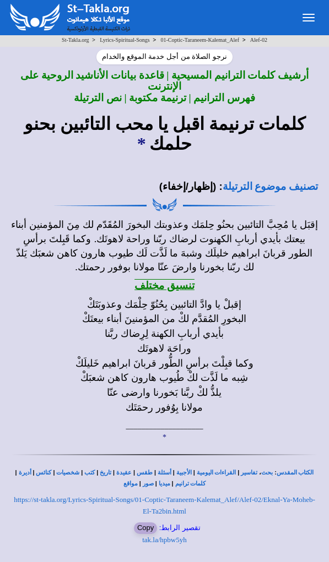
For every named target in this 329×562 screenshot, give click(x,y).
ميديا (164, 484)
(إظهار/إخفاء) (188, 186)
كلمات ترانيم (190, 484)
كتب (89, 473)
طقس (145, 473)
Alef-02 (258, 40)
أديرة (25, 473)
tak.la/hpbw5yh (164, 540)
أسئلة (164, 473)
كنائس (43, 473)
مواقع (130, 484)
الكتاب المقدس (295, 473)
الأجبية (184, 473)
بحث (267, 473)
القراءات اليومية (216, 473)
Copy (145, 527)
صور (148, 484)
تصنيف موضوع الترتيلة (270, 186)
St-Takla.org (75, 40)
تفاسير (249, 473)
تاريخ (105, 473)
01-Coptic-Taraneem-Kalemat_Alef (200, 40)
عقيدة (124, 473)
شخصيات (67, 473)
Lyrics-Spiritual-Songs (125, 40)
